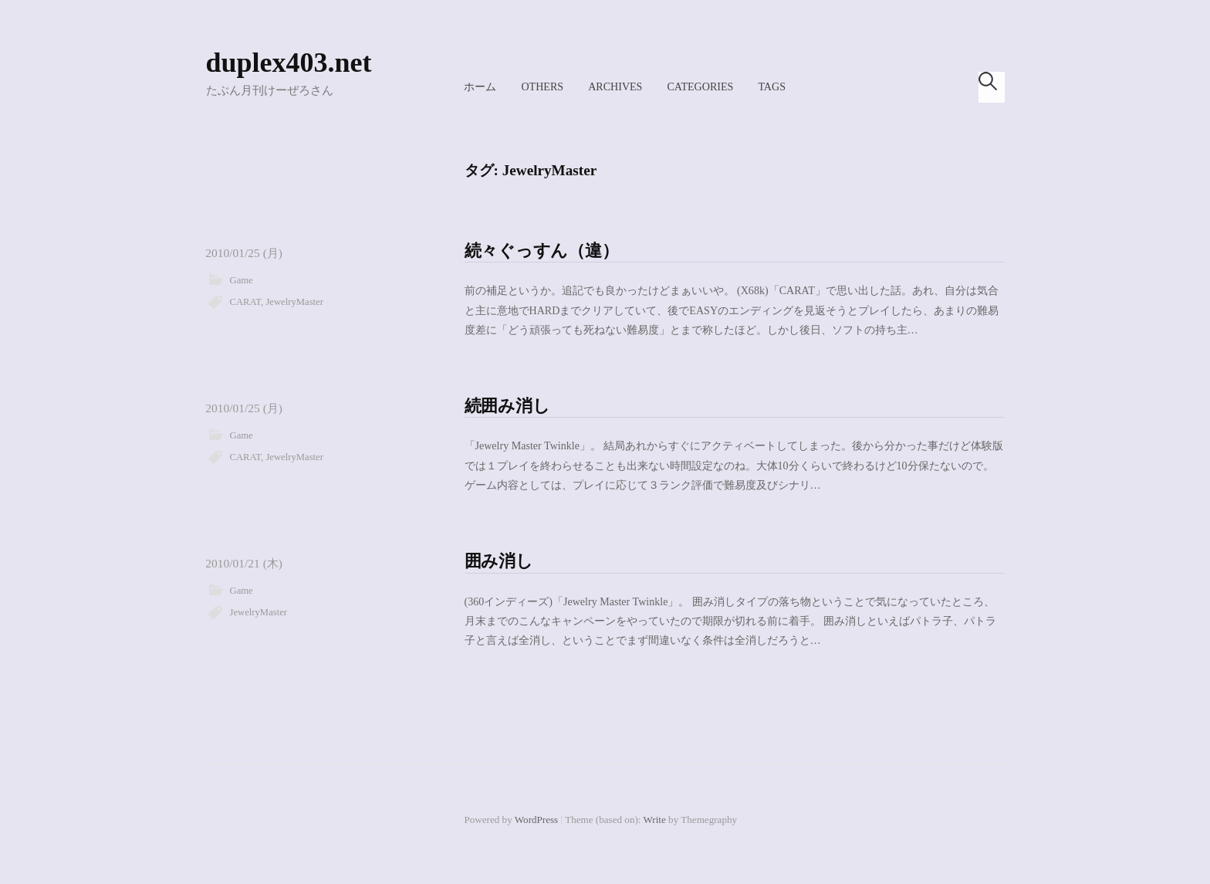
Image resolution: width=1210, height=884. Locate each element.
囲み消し (499, 561)
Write (655, 819)
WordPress (536, 819)
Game (241, 280)
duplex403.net (289, 62)
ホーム (480, 86)
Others (542, 86)
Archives (615, 86)
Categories (700, 86)
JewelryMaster (294, 301)
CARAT (246, 301)
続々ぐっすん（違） (542, 250)
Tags (772, 86)
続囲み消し (507, 405)
